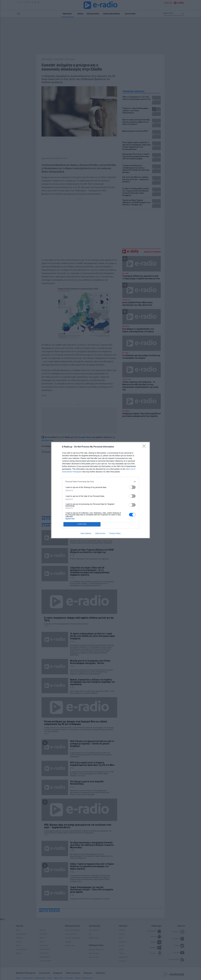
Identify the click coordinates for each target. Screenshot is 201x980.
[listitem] (100, 481)
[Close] (144, 446)
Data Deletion (86, 533)
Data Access (100, 533)
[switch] (132, 487)
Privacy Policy (114, 533)
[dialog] (100, 490)
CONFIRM (82, 524)
